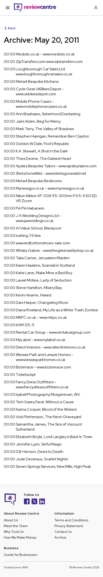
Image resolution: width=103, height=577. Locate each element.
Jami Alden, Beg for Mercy (38, 121)
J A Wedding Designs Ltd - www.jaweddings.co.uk (38, 218)
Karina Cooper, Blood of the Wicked (46, 409)
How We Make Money (20, 537)
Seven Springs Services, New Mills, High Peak (53, 466)
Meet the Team (16, 526)
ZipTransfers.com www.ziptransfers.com (49, 61)
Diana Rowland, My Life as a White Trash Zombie (57, 310)
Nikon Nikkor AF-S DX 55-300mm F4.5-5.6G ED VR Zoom (56, 198)
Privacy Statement (68, 526)
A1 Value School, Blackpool (38, 228)
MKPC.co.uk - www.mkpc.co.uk (41, 317)
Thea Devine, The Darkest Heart (43, 158)
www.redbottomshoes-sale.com (43, 243)
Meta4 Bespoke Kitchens (37, 81)
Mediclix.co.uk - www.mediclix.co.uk (45, 54)
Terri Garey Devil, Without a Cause (45, 401)
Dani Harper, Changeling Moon (42, 302)
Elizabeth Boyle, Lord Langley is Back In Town (54, 436)
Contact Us (63, 531)
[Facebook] (27, 502)
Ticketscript (26, 374)
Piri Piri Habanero (30, 208)
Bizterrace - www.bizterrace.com (43, 367)
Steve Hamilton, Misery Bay (39, 287)
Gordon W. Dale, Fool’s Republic (42, 143)
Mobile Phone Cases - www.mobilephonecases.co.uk (41, 104)
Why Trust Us (14, 531)
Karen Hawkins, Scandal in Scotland (45, 265)
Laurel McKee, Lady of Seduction (44, 280)
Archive (60, 537)
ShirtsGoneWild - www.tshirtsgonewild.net (51, 173)
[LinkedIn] (42, 502)
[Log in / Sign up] (95, 7)
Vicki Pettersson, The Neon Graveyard (48, 416)
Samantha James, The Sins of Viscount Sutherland (49, 427)
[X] (34, 502)
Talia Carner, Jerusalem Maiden (43, 257)
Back (10, 28)
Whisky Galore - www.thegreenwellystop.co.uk (55, 250)
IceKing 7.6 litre (28, 235)
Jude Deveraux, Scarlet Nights (42, 459)
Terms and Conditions (71, 520)
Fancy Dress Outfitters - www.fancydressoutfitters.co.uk (42, 384)
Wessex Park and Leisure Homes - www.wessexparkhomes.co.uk (44, 357)
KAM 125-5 (25, 324)
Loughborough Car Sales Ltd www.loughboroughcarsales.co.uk (44, 71)
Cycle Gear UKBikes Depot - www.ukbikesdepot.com (40, 91)
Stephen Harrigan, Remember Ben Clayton (52, 136)
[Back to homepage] (35, 7)
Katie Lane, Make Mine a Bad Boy (44, 272)
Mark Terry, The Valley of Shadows (45, 128)
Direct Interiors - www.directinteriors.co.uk (51, 347)
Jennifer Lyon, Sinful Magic (39, 444)
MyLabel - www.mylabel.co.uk (40, 339)
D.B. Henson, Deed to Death (39, 451)
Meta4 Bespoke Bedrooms (39, 180)
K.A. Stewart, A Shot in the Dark (42, 151)
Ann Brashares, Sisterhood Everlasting (48, 113)
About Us (11, 520)
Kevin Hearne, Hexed (33, 295)
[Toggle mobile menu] (7, 8)
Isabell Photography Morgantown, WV (48, 394)
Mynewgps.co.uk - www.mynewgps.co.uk (50, 188)
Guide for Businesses (20, 555)
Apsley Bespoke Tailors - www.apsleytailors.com (56, 165)
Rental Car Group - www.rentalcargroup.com (53, 332)
